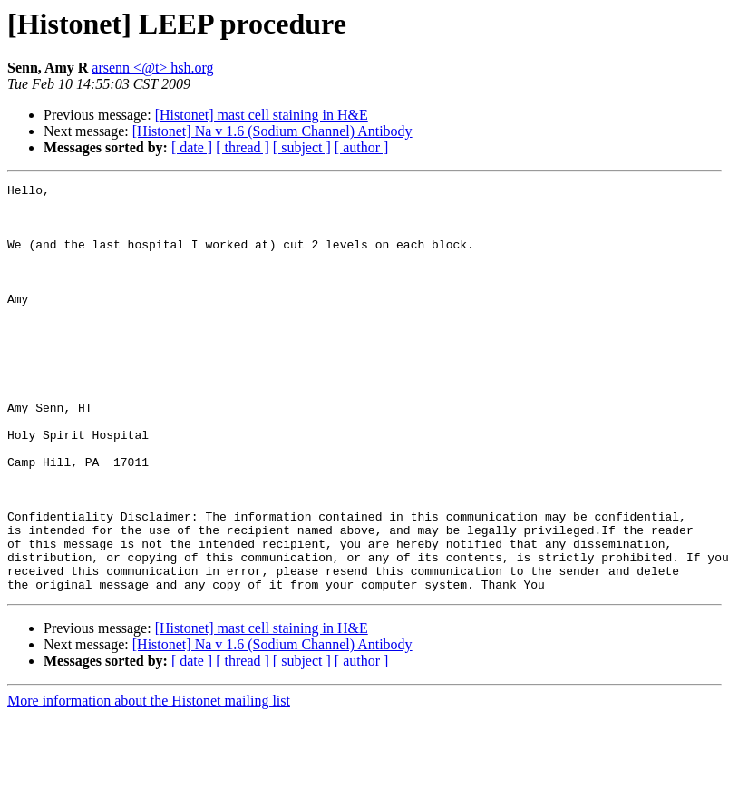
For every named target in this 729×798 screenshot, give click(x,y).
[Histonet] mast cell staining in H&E (261, 114)
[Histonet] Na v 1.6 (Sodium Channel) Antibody (272, 131)
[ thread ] (242, 147)
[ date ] (191, 147)
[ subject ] (302, 147)
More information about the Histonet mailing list (148, 782)
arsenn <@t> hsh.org (152, 67)
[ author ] (362, 147)
